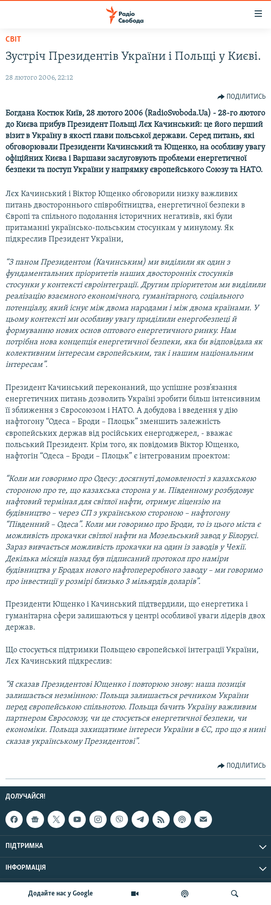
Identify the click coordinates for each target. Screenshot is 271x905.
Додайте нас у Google (60, 893)
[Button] (241, 97)
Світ (13, 39)
